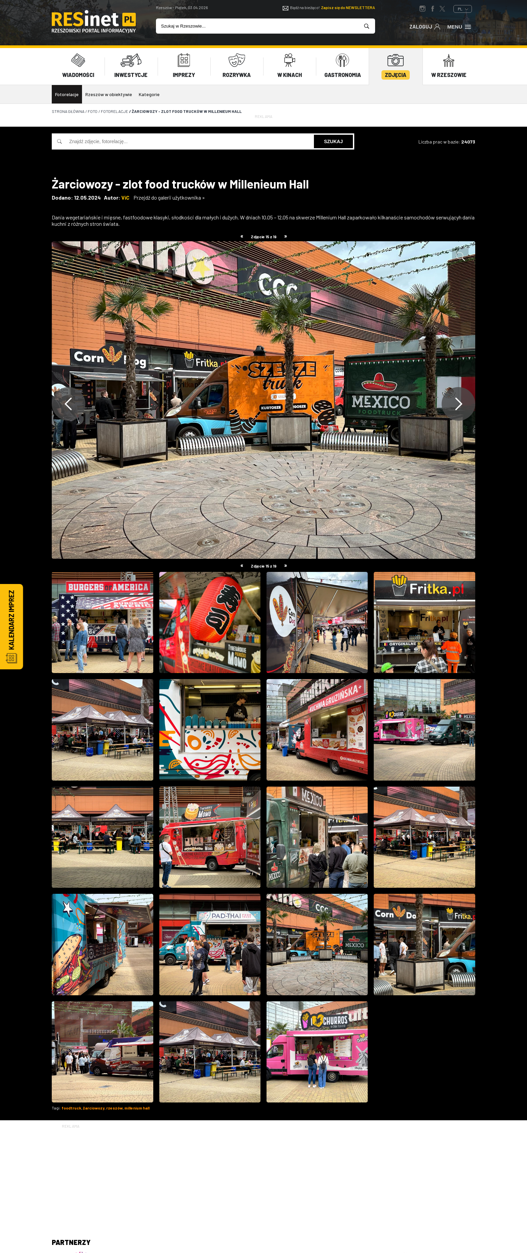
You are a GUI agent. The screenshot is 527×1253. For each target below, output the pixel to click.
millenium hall (137, 1107)
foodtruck (71, 1107)
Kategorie (149, 94)
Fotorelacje (67, 94)
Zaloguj (425, 26)
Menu (459, 26)
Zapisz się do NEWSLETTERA (348, 7)
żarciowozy (94, 1107)
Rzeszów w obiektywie (108, 94)
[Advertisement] (263, 1177)
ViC (125, 197)
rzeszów (114, 1107)
